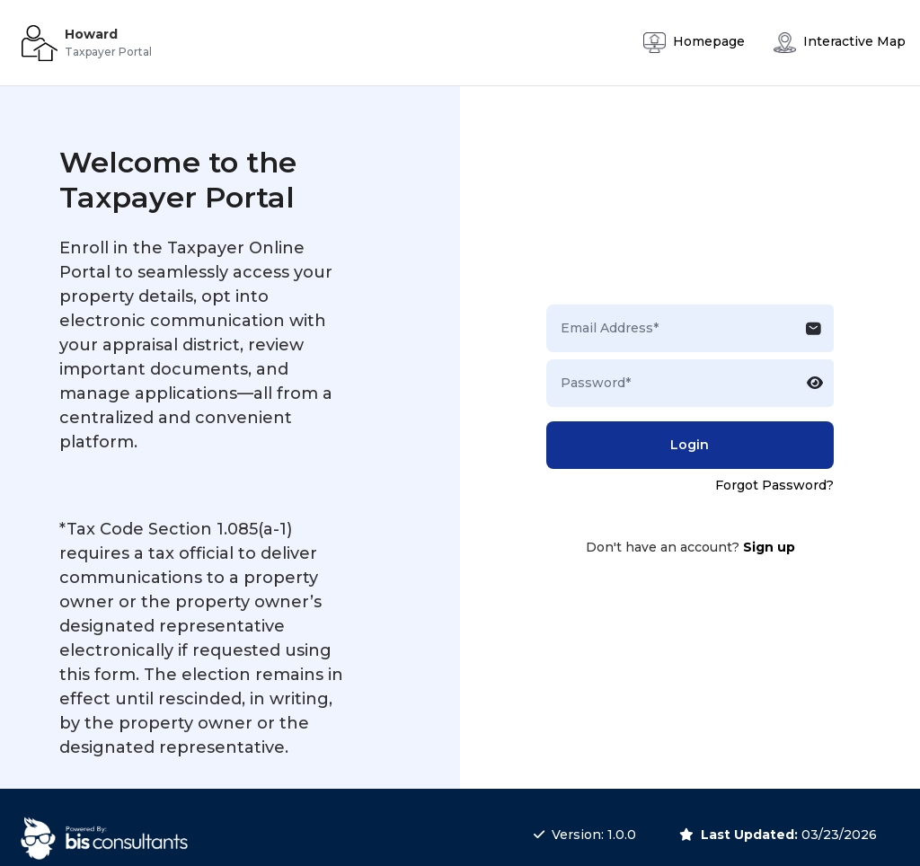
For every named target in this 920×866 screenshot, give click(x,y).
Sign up (769, 547)
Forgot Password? (774, 485)
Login (689, 445)
